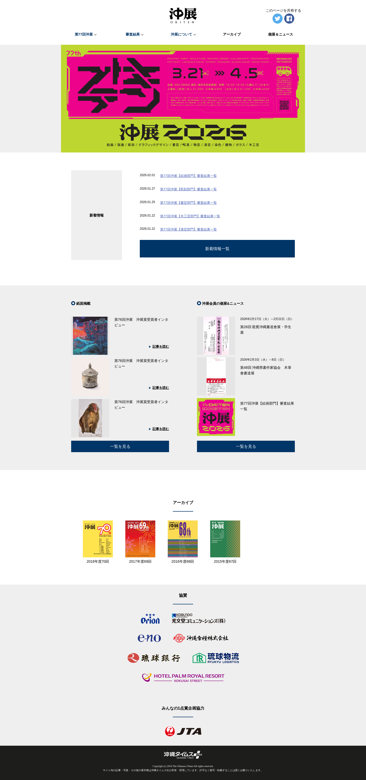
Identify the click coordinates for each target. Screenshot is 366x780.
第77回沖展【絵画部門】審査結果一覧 (188, 176)
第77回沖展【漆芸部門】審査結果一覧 (188, 229)
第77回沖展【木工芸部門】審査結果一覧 (190, 216)
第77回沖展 (84, 34)
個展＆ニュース (280, 34)
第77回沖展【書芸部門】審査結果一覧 (188, 203)
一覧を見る (246, 446)
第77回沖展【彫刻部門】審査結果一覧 (188, 189)
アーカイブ (232, 34)
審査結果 (133, 34)
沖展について (181, 34)
